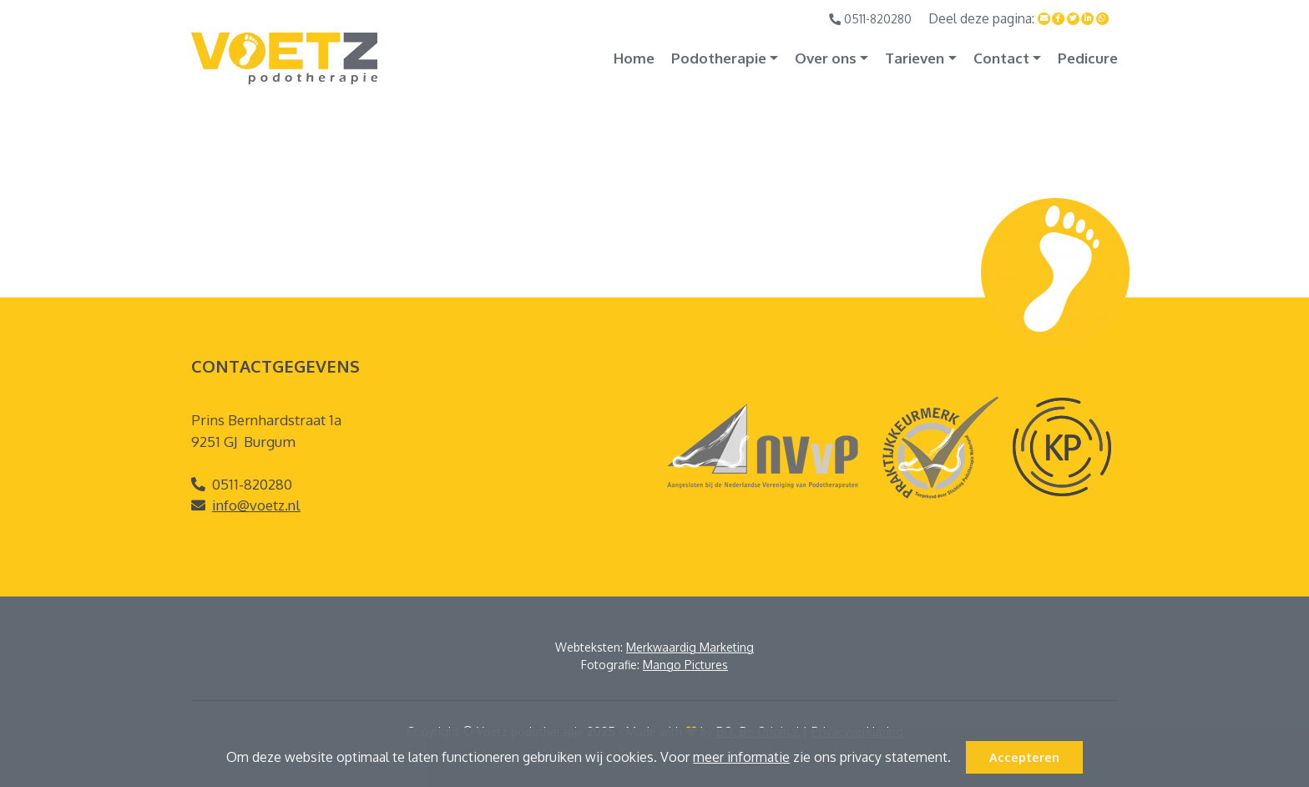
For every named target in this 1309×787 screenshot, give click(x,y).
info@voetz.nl (256, 505)
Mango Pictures (685, 665)
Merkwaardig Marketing (690, 647)
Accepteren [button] (1024, 756)
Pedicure (1088, 58)
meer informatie (741, 757)
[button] (956, 759)
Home (634, 58)
